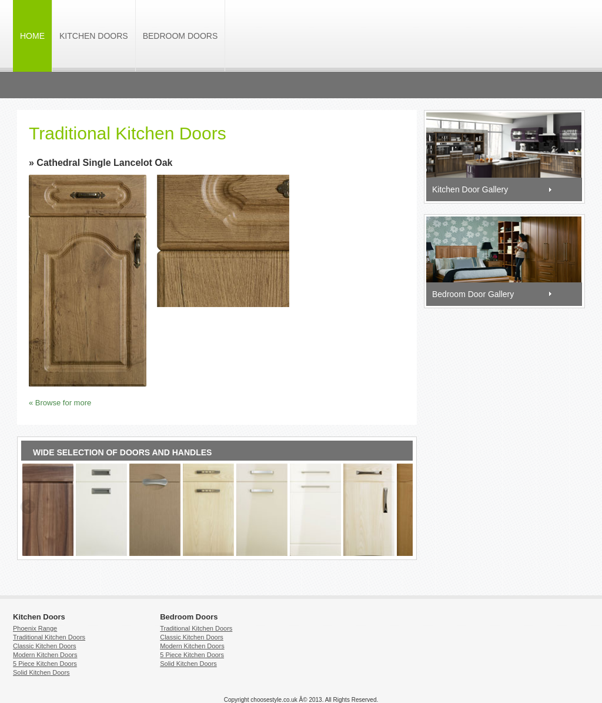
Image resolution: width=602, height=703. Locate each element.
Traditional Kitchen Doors (49, 637)
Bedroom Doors (180, 36)
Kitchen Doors (93, 36)
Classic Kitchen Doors (44, 645)
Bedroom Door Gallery (473, 294)
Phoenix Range (35, 628)
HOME (32, 36)
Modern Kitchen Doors (45, 654)
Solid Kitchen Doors (41, 672)
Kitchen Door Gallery (470, 189)
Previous (29, 508)
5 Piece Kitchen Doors (45, 663)
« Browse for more (60, 402)
